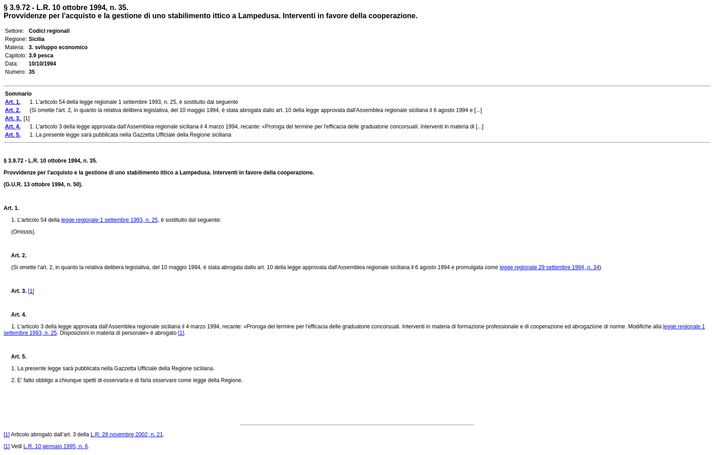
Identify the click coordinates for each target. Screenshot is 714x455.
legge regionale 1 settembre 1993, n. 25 (109, 220)
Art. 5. (15, 356)
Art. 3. (16, 291)
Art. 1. (11, 208)
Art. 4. (15, 315)
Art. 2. (15, 255)
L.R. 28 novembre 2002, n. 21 (127, 434)
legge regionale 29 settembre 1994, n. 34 (549, 267)
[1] (31, 291)
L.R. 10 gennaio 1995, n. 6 (55, 446)
